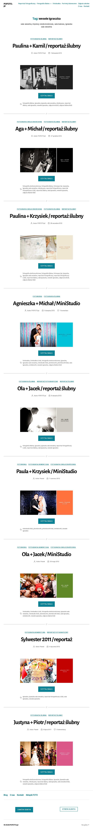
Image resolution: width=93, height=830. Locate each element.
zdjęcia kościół (53, 105)
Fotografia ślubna (43, 3)
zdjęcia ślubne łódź (65, 105)
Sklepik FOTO (32, 795)
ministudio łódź (43, 363)
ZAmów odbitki (24, 810)
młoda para (60, 103)
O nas (80, 6)
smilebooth (33, 365)
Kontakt (86, 6)
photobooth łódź (63, 363)
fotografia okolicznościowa (29, 122)
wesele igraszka (42, 105)
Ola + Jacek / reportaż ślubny (46, 388)
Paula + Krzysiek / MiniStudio (46, 471)
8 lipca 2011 (47, 729)
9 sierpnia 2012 (49, 310)
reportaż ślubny (55, 39)
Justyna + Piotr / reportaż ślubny (46, 722)
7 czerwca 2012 (54, 478)
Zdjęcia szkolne (83, 3)
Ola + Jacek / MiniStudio (46, 554)
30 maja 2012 (54, 561)
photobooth (53, 363)
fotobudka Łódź (35, 360)
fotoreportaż (58, 186)
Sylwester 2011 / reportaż (46, 639)
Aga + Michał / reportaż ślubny (46, 129)
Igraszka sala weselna (48, 103)
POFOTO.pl (8, 5)
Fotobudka (57, 3)
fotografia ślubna (38, 39)
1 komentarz (64, 310)
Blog (6, 795)
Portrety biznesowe (69, 3)
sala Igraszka (32, 105)
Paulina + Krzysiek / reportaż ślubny (46, 216)
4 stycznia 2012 (54, 647)
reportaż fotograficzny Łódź (53, 696)
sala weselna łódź (64, 782)
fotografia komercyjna (38, 464)
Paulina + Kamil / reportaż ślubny (46, 46)
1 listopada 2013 (56, 53)
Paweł (42, 478)
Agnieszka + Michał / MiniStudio (46, 303)
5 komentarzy (61, 729)
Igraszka (37, 103)
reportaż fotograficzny (53, 188)
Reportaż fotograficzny (26, 3)
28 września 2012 (56, 223)
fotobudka (37, 296)
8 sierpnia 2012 (56, 396)
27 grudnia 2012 (56, 136)
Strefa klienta (69, 809)
